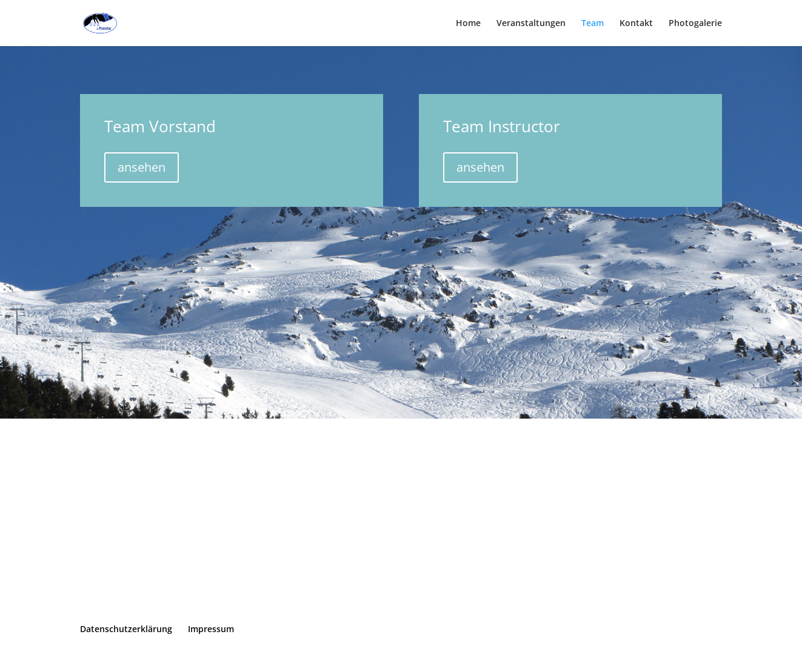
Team (592, 24)
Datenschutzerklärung (126, 629)
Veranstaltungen (531, 24)
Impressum (211, 629)
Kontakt (636, 24)
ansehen (141, 167)
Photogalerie (695, 24)
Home (468, 24)
